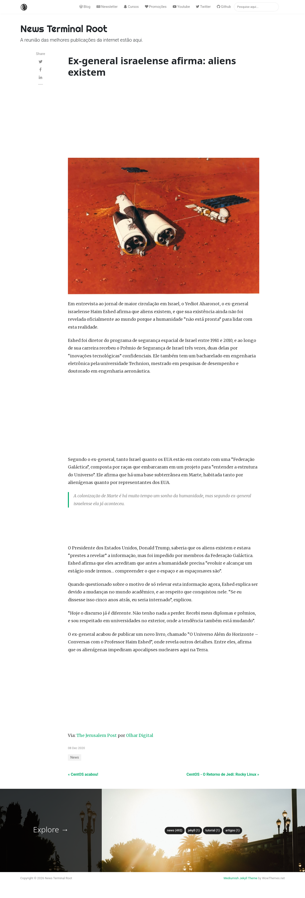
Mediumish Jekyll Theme (240, 878)
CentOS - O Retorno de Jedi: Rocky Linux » (223, 774)
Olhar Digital (139, 735)
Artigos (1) (232, 830)
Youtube (181, 7)
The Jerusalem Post (96, 735)
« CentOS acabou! (83, 774)
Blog (84, 7)
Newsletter (107, 7)
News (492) (174, 830)
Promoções (156, 7)
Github (224, 7)
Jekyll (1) (194, 830)
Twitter (203, 7)
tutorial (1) (212, 830)
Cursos (131, 7)
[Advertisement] (163, 118)
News (74, 757)
